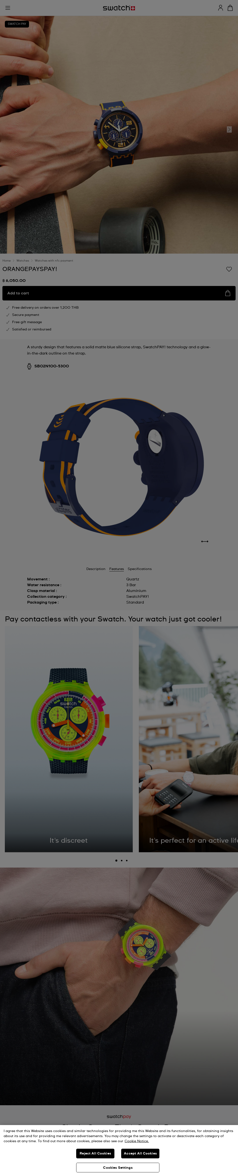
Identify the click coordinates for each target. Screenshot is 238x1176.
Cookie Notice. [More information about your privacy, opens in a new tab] (137, 1141)
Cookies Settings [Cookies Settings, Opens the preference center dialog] (117, 1167)
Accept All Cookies (140, 1153)
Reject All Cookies (95, 1153)
